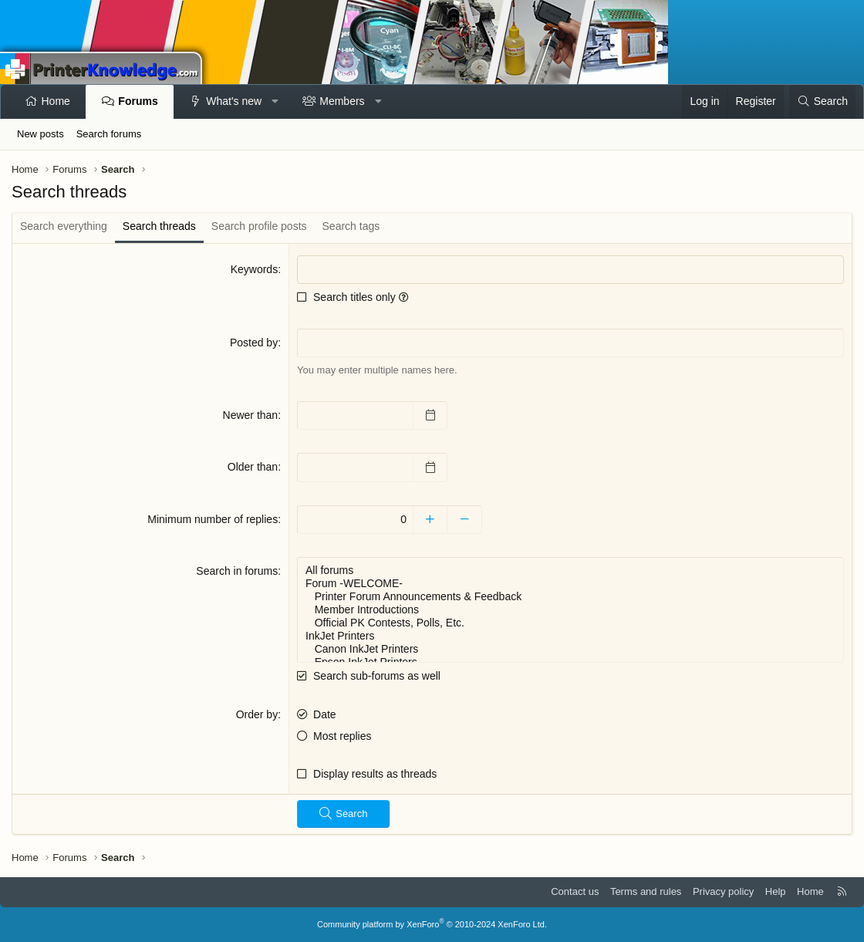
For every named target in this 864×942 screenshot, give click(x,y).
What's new (234, 101)
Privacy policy (723, 891)
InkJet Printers (570, 636)
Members (341, 101)
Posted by (254, 342)
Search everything (63, 226)
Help (775, 891)
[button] (275, 102)
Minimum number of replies (212, 519)
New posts (40, 134)
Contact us (575, 891)
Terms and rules (645, 891)
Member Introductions (570, 609)
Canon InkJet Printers (570, 649)
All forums (570, 570)
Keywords (254, 269)
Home (56, 101)
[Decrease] (464, 520)
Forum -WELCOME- (570, 583)
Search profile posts (259, 226)
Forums (137, 101)
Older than (253, 467)
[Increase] (430, 520)
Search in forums (237, 571)
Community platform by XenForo (432, 924)
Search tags (351, 226)
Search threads (159, 226)
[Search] (822, 102)
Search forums (109, 134)
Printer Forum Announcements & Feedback (570, 596)
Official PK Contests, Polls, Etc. (570, 623)
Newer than (250, 415)
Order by (257, 714)
